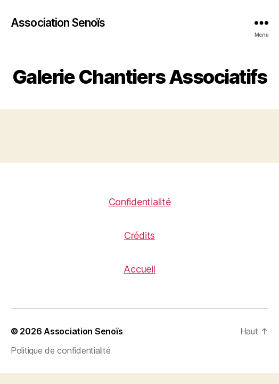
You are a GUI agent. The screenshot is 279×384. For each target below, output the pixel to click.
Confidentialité (140, 201)
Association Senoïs (58, 22)
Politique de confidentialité (60, 350)
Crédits (139, 235)
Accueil (139, 269)
